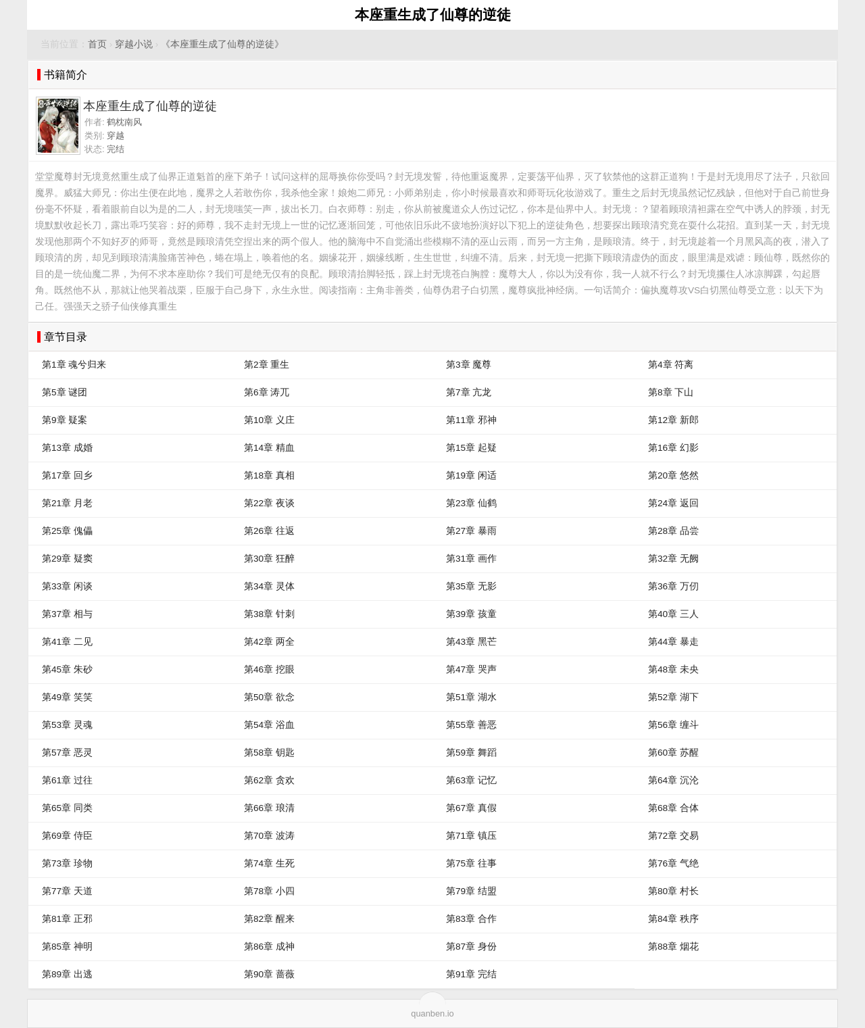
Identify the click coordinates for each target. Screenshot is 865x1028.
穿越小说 (134, 44)
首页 (97, 44)
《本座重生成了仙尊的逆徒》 (222, 44)
